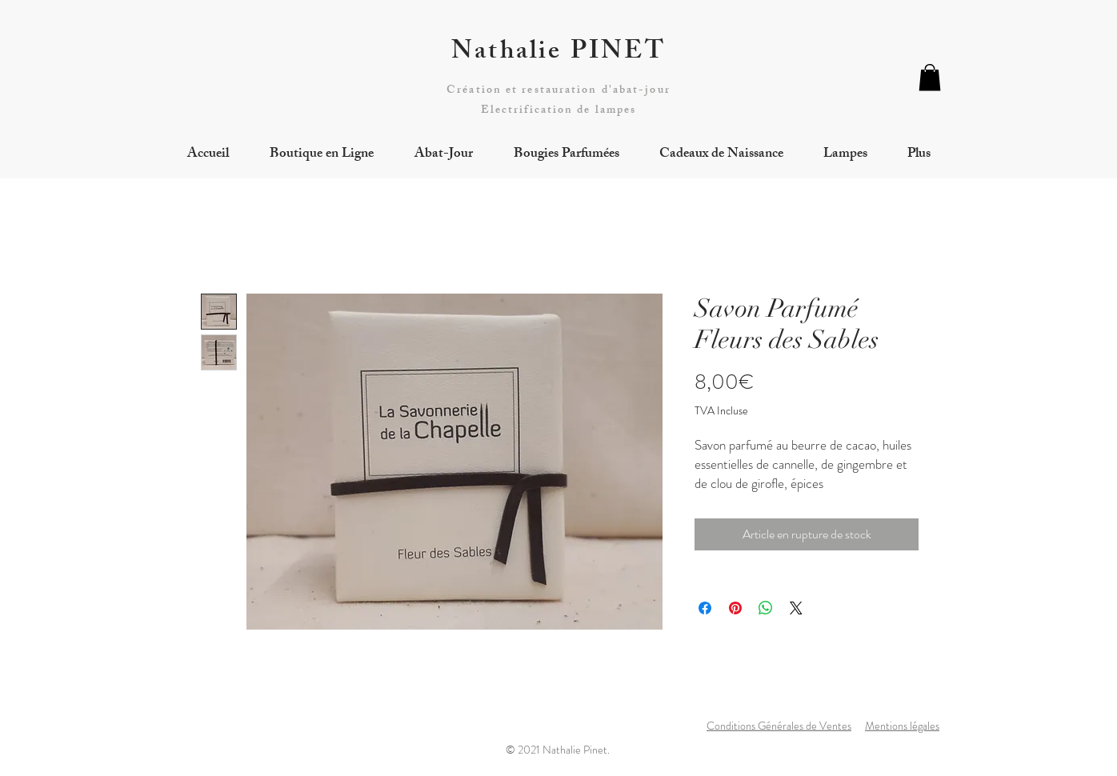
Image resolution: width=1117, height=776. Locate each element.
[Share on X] (796, 608)
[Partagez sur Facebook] (705, 608)
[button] (930, 77)
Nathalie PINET (558, 53)
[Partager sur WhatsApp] (765, 608)
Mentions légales (902, 726)
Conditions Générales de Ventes (779, 726)
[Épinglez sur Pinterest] (735, 608)
